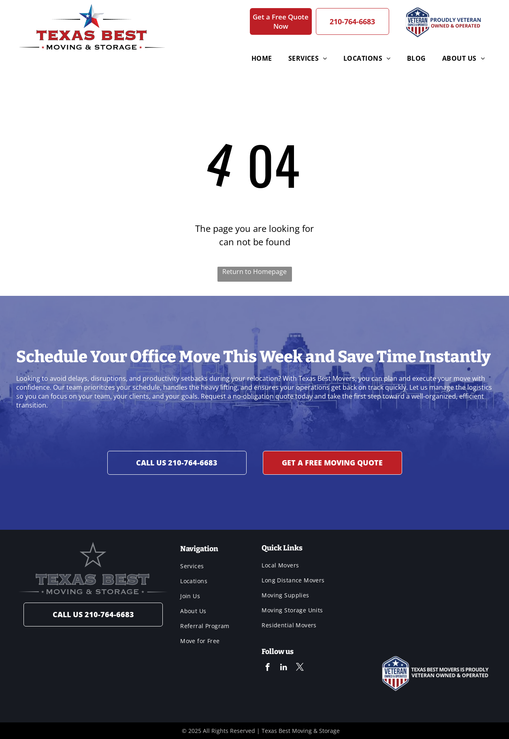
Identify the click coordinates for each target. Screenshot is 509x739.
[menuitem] (235, 58)
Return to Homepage (254, 271)
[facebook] (267, 668)
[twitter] (300, 668)
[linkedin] (284, 668)
